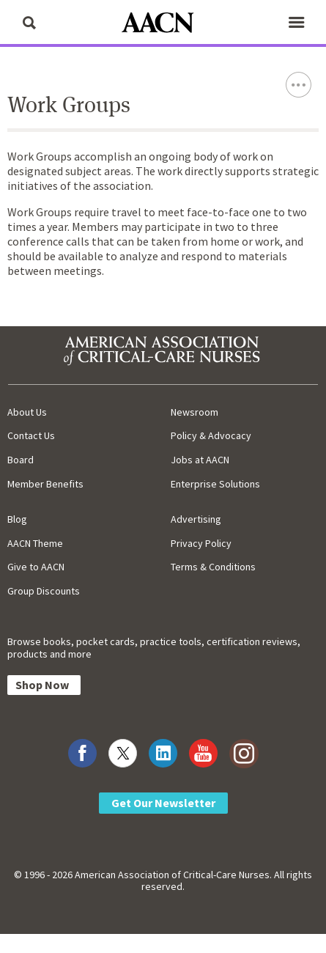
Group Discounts (43, 590)
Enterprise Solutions (215, 483)
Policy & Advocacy (211, 435)
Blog (17, 519)
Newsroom (194, 412)
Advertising (196, 519)
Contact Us (31, 435)
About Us (27, 412)
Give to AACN (35, 566)
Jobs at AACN (200, 459)
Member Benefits (45, 483)
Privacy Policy (201, 543)
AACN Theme (35, 543)
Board (20, 459)
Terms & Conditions (213, 566)
